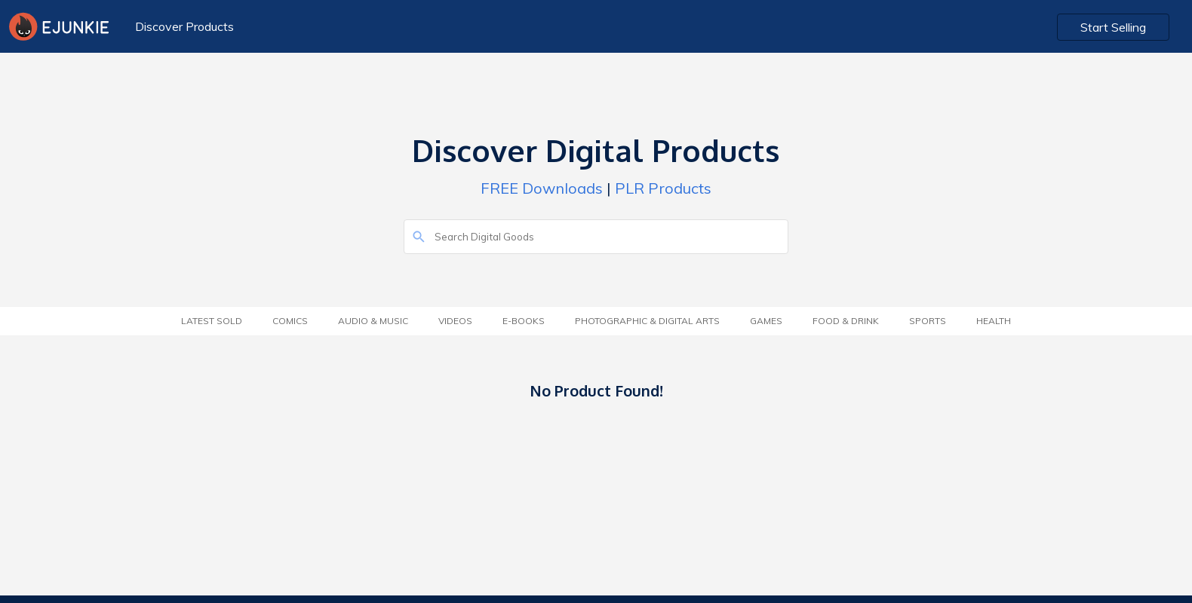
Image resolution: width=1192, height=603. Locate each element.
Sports (927, 320)
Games (766, 320)
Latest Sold (211, 320)
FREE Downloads (542, 188)
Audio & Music (373, 320)
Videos (455, 320)
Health (993, 320)
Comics (290, 320)
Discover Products (184, 26)
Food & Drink (846, 320)
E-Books (523, 320)
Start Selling (1113, 27)
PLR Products (663, 188)
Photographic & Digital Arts (647, 320)
